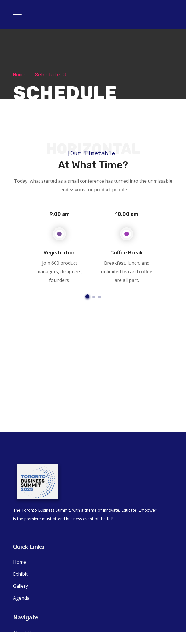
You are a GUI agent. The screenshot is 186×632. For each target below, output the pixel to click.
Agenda (21, 598)
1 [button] (87, 296)
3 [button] (99, 297)
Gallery (20, 586)
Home (19, 74)
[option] (59, 246)
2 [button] (93, 297)
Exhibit (20, 574)
